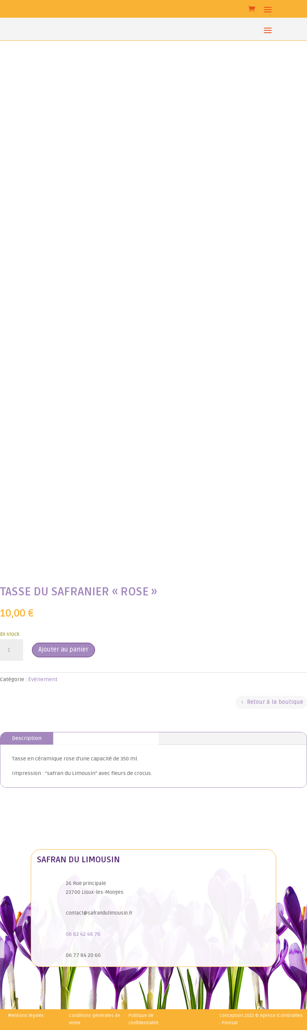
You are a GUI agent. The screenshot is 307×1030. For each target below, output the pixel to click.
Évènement (42, 679)
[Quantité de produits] (11, 650)
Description (27, 738)
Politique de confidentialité (143, 1019)
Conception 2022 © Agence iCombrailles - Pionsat (261, 1019)
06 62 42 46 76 (83, 934)
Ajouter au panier (63, 649)
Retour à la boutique (275, 701)
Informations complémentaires (106, 738)
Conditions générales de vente (94, 1019)
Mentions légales (26, 1015)
